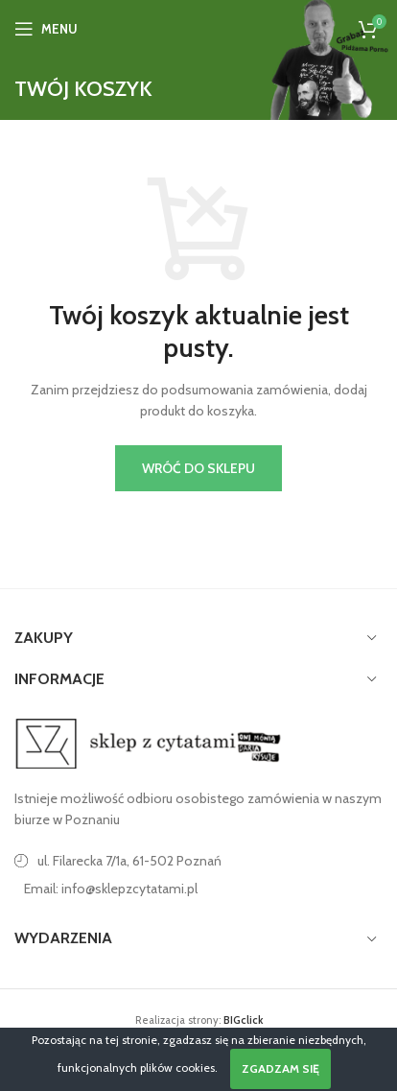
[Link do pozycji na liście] (198, 888)
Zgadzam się (280, 1068)
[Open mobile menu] (46, 29)
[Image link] (148, 741)
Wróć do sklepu (198, 468)
